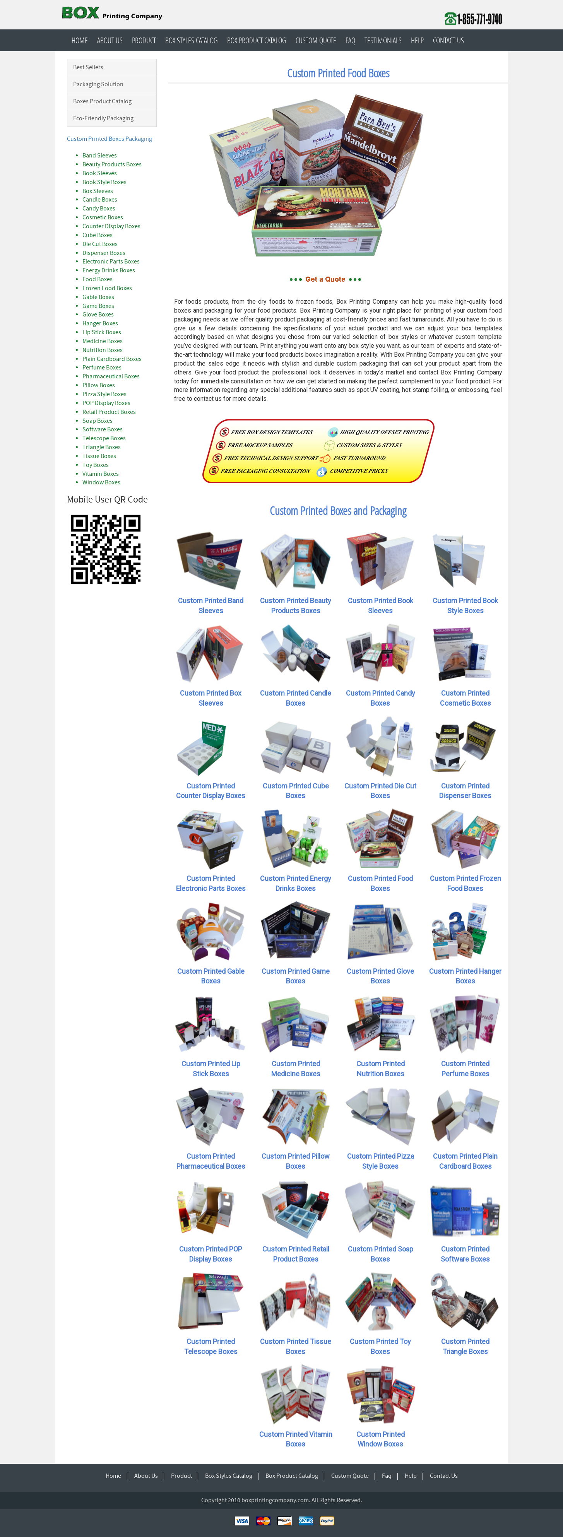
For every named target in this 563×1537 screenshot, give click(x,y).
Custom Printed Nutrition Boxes (380, 1069)
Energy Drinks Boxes (108, 270)
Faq (350, 40)
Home (80, 40)
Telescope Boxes (104, 438)
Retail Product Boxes (109, 412)
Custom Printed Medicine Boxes (295, 1069)
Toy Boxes (95, 465)
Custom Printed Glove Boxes (380, 976)
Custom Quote (316, 40)
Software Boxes (102, 429)
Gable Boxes (98, 297)
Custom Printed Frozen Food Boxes (465, 883)
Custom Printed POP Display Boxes (210, 1254)
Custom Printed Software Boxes (465, 1254)
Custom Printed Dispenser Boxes (465, 791)
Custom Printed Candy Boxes (380, 698)
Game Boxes (98, 306)
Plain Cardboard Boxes (112, 359)
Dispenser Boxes (103, 253)
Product (144, 40)
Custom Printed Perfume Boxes (465, 1069)
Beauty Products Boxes (112, 164)
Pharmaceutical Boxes (111, 376)
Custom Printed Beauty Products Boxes (295, 606)
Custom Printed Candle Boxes (295, 698)
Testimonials (383, 40)
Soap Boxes (97, 421)
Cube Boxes (97, 235)
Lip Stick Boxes (101, 332)
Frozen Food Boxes (107, 288)
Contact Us (448, 40)
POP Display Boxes (106, 403)
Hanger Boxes (100, 323)
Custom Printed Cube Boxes (296, 791)
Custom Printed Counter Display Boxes (210, 791)
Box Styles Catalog (191, 40)
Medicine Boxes (102, 341)
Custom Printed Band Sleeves (210, 606)
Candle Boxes (99, 199)
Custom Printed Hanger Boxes (465, 976)
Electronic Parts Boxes (111, 261)
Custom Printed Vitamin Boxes (295, 1439)
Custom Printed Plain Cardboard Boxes (465, 1161)
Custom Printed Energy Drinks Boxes (295, 883)
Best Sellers (88, 67)
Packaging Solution (98, 84)
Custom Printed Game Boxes (296, 976)
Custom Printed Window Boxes (380, 1439)
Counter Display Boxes (111, 226)
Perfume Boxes (101, 367)
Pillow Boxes (98, 385)
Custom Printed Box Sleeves (210, 698)
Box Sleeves (97, 191)
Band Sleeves (99, 155)
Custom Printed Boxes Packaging (109, 139)
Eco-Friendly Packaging (103, 118)
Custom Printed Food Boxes (380, 883)
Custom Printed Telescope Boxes (211, 1346)
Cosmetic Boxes (102, 217)
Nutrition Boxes (102, 350)
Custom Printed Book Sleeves (380, 606)
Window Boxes (101, 482)
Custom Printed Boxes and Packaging (338, 510)
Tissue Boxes (99, 456)
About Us (110, 40)
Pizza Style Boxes (104, 394)
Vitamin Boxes (100, 474)
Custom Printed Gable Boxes (211, 976)
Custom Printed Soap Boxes (380, 1254)
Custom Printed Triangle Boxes (465, 1346)
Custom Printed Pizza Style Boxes (380, 1161)
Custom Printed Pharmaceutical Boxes (210, 1161)
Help (417, 40)
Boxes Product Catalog (102, 101)
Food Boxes (97, 279)
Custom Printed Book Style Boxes (465, 606)
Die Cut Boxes (100, 244)
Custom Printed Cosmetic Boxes (465, 698)
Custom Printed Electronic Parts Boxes (211, 883)
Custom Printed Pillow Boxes (296, 1161)
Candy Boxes (98, 208)
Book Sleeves (99, 173)
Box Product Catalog (256, 40)
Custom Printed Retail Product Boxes (295, 1254)
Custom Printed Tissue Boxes (295, 1346)
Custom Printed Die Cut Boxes (380, 791)
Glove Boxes (98, 314)
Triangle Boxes (101, 447)
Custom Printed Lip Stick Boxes (210, 1069)
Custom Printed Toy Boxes (380, 1346)
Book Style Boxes (104, 182)
